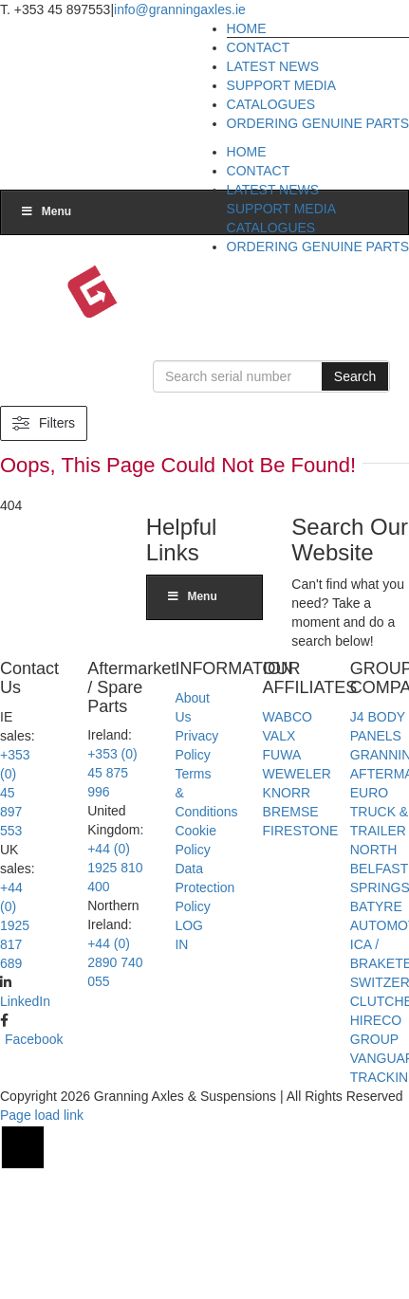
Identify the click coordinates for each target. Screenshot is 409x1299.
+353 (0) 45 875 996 (112, 880)
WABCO (287, 824)
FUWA (282, 861)
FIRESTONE (301, 937)
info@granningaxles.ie (180, 9)
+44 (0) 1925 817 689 (14, 1032)
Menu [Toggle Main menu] (45, 477)
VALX (279, 843)
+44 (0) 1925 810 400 (114, 975)
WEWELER (297, 880)
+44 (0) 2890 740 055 (114, 1070)
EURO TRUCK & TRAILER (379, 918)
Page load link (42, 1222)
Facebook (34, 1146)
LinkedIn (25, 1108)
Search (361, 374)
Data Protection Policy (204, 994)
